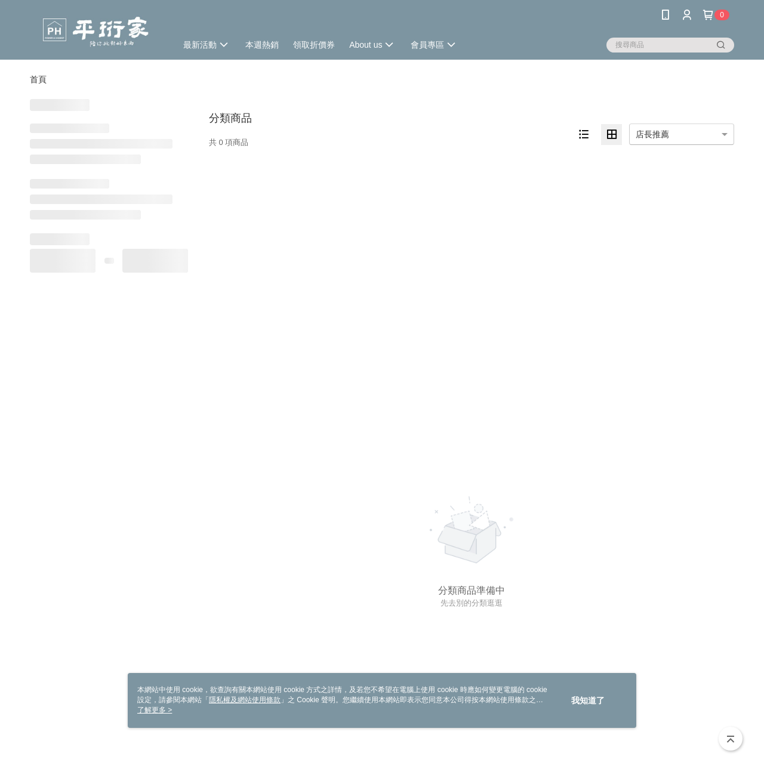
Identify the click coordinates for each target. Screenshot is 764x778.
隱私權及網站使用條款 (245, 700)
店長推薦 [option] (652, 134)
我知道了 (588, 700)
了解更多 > (154, 710)
